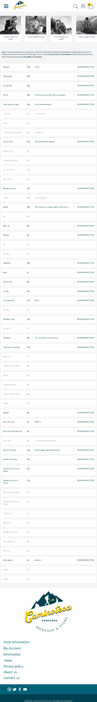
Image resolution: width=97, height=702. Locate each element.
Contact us (12, 677)
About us (10, 672)
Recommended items (85, 67)
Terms (8, 660)
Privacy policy (13, 666)
